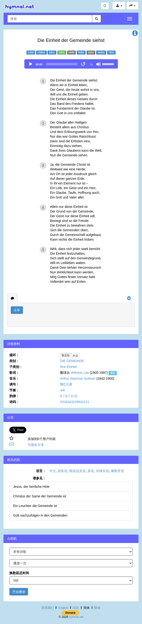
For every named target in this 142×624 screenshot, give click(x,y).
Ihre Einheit (68, 367)
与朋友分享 (36, 445)
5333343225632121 (74, 402)
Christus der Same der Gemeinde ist (39, 496)
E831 (52, 52)
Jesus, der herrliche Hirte (31, 486)
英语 (90, 471)
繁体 (97, 607)
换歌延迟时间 (19, 573)
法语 (76, 607)
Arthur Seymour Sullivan (77, 378)
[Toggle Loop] (83, 64)
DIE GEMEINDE (72, 361)
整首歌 (66, 355)
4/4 (62, 390)
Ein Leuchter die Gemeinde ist (35, 506)
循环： (14, 355)
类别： (14, 361)
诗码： (14, 402)
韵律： (14, 396)
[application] (71, 64)
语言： (41, 471)
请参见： (39, 478)
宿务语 (62, 471)
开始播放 (18, 592)
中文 (52, 471)
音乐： (14, 378)
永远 (75, 355)
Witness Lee (80, 372)
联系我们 (48, 607)
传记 (112, 372)
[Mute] (98, 64)
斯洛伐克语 (77, 471)
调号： (14, 384)
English (63, 607)
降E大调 (66, 384)
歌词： (14, 372)
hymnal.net (76, 617)
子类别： (15, 367)
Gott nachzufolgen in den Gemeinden (40, 515)
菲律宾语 (102, 471)
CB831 (41, 52)
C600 (31, 52)
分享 (17, 310)
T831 (111, 52)
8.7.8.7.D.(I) (68, 396)
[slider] (61, 64)
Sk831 (101, 52)
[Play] (30, 64)
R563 (81, 52)
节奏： (14, 390)
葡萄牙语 (117, 471)
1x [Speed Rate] (91, 64)
